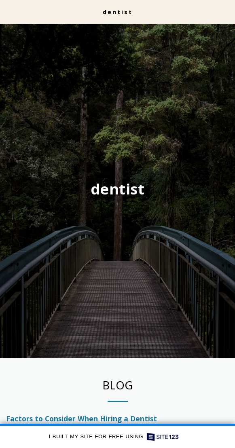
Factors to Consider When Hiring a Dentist (81, 421)
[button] (9, 11)
